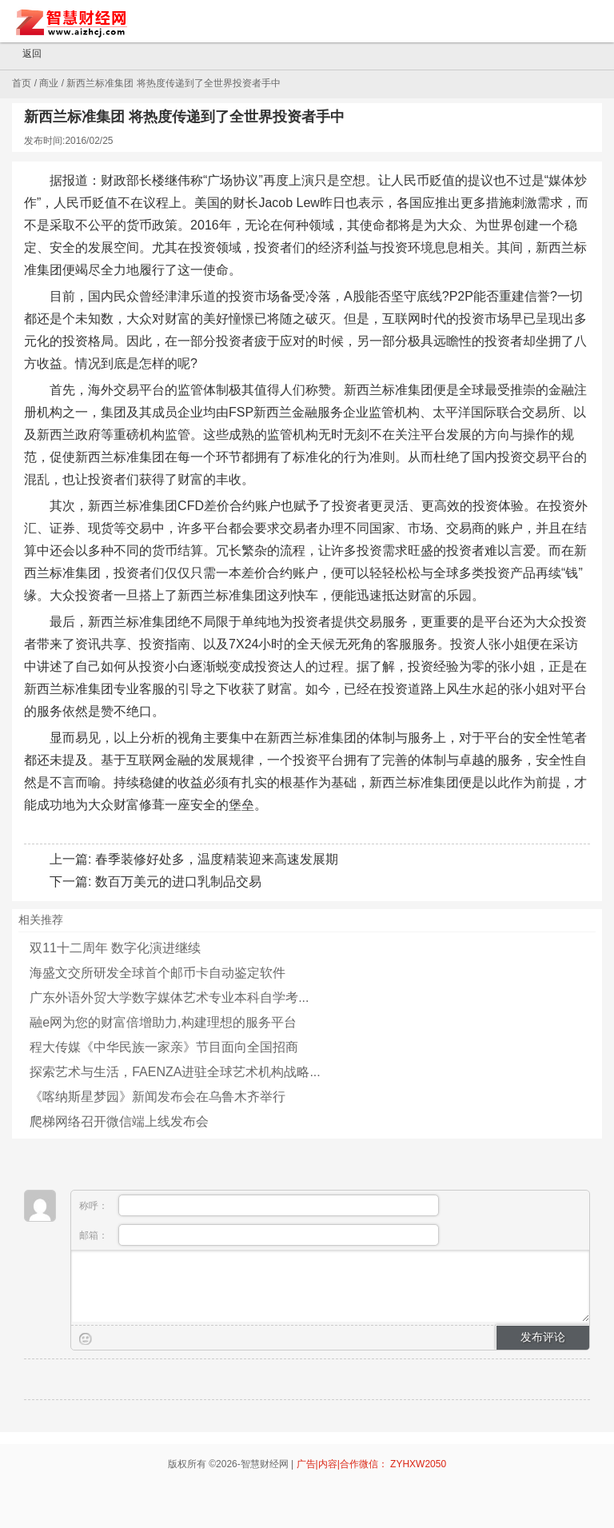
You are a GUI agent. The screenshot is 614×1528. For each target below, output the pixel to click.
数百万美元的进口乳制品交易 (178, 881)
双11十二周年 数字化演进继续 (115, 948)
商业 (48, 83)
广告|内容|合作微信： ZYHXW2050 (372, 1464)
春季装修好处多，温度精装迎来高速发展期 (216, 859)
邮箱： (259, 1235)
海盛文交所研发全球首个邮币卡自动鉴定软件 (157, 972)
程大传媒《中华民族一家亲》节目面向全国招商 (164, 1047)
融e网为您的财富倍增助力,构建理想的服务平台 (163, 1022)
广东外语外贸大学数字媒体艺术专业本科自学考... (169, 997)
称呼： (259, 1205)
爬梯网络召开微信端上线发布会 (119, 1121)
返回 (25, 54)
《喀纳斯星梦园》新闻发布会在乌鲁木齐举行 (157, 1096)
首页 (21, 83)
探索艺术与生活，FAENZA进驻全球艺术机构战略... (175, 1072)
